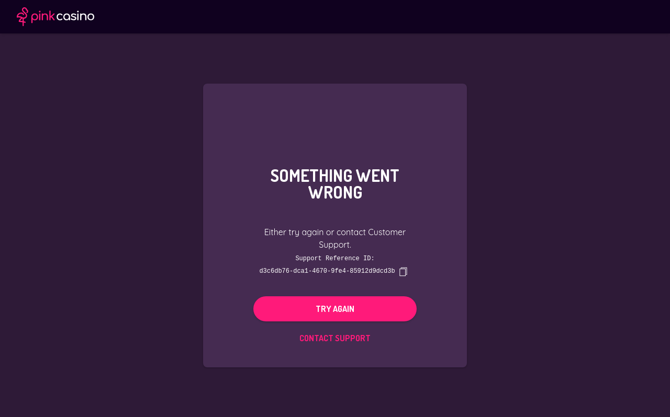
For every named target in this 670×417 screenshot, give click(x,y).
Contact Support (335, 337)
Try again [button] (335, 308)
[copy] (403, 271)
